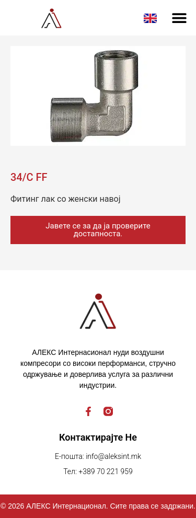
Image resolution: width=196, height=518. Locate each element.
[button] (179, 18)
